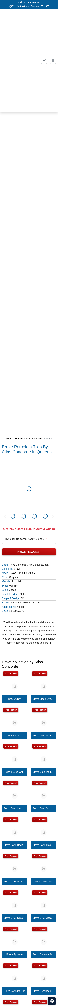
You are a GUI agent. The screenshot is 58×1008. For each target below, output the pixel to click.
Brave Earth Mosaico (43, 845)
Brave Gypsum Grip (14, 991)
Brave (17, 569)
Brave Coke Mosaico (43, 808)
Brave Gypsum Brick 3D (43, 954)
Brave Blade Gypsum (43, 699)
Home (9, 438)
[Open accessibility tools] (52, 1001)
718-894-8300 (33, 2)
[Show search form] (44, 60)
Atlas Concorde (34, 438)
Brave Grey (14, 699)
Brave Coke (14, 735)
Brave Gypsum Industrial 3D (43, 991)
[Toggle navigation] (53, 60)
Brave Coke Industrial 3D (43, 772)
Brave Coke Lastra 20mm (14, 808)
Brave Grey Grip (43, 881)
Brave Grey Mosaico (43, 918)
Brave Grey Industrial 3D (14, 918)
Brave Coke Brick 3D (43, 735)
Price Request (29, 551)
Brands (19, 438)
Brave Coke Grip (14, 772)
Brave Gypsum (14, 954)
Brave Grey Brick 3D (14, 881)
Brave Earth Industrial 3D (23, 573)
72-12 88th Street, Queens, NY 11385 (30, 6)
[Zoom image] (15, 686)
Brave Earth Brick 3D (14, 845)
